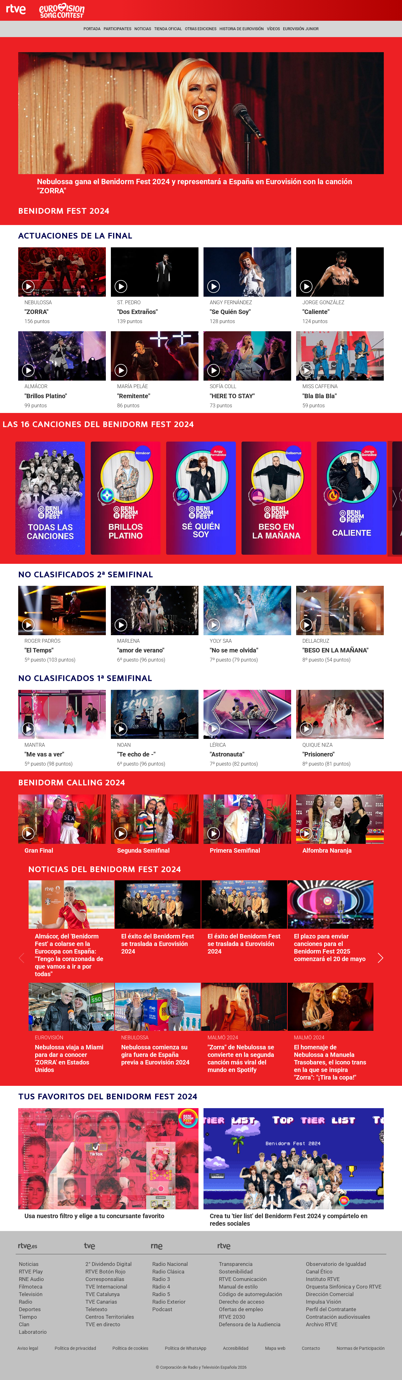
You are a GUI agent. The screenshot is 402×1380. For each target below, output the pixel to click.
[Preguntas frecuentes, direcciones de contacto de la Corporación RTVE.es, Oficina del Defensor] (311, 1348)
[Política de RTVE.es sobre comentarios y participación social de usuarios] (361, 1348)
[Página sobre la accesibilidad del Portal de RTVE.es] (235, 1348)
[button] (395, 499)
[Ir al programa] (50, 498)
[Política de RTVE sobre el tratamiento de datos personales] (75, 1348)
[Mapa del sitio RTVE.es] (275, 1348)
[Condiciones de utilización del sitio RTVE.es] (27, 1348)
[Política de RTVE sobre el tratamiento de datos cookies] (130, 1348)
